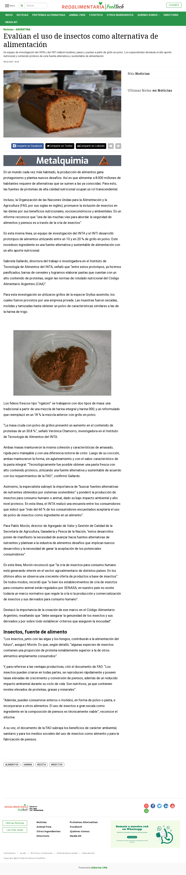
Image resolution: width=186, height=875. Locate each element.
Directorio (171, 15)
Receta (41, 764)
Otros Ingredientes (120, 15)
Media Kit (11, 22)
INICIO (9, 15)
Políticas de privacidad (67, 853)
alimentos (11, 764)
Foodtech (96, 15)
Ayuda (23, 853)
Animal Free (77, 15)
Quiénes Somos (148, 15)
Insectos (56, 764)
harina (28, 764)
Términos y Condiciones (41, 853)
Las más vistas (15, 829)
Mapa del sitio (88, 853)
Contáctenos (9, 853)
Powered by (93, 867)
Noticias (22, 15)
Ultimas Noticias (15, 823)
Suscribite (174, 5)
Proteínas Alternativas (48, 15)
